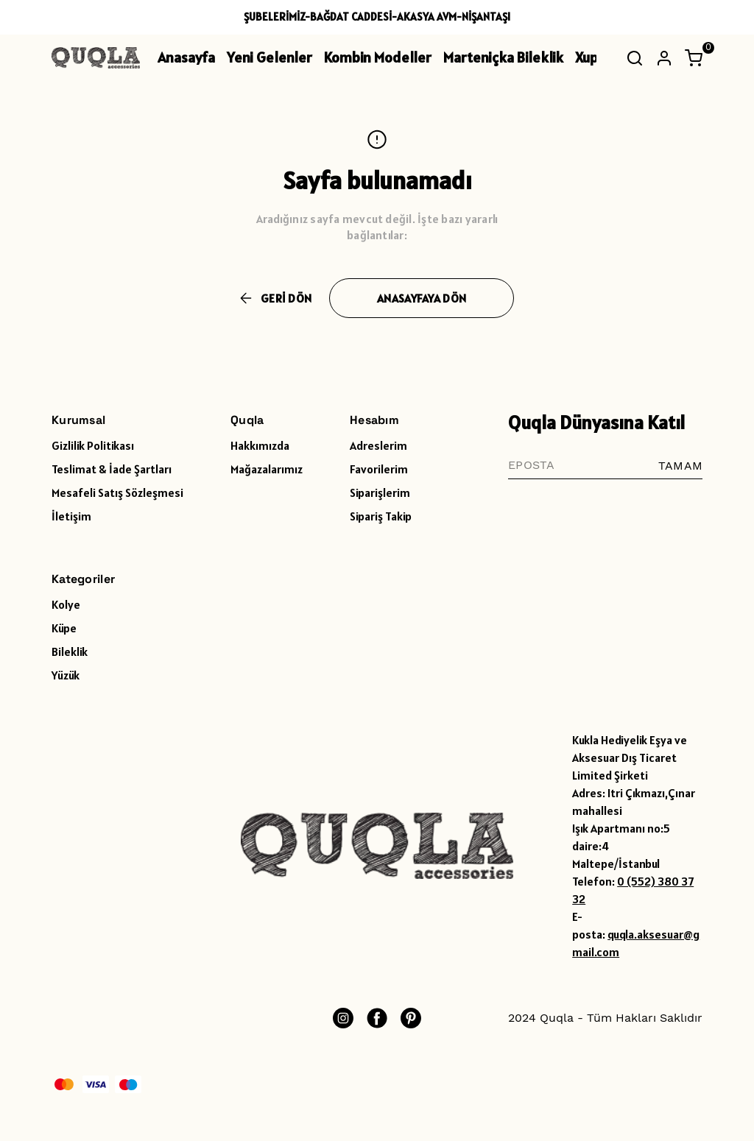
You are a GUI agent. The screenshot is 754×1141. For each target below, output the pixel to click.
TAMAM (680, 466)
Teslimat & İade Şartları (112, 469)
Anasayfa (186, 57)
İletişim (71, 516)
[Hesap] (664, 58)
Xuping (596, 57)
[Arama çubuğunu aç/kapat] (634, 58)
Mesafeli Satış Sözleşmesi (117, 492)
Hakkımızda (259, 445)
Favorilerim (379, 469)
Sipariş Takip (381, 516)
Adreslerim (378, 445)
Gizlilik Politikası (93, 445)
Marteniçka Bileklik (503, 57)
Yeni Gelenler (269, 57)
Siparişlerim (380, 492)
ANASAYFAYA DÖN (421, 298)
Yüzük (66, 675)
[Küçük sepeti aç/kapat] (693, 58)
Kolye (66, 604)
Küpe (64, 628)
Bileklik (70, 651)
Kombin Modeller (377, 57)
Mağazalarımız (266, 469)
